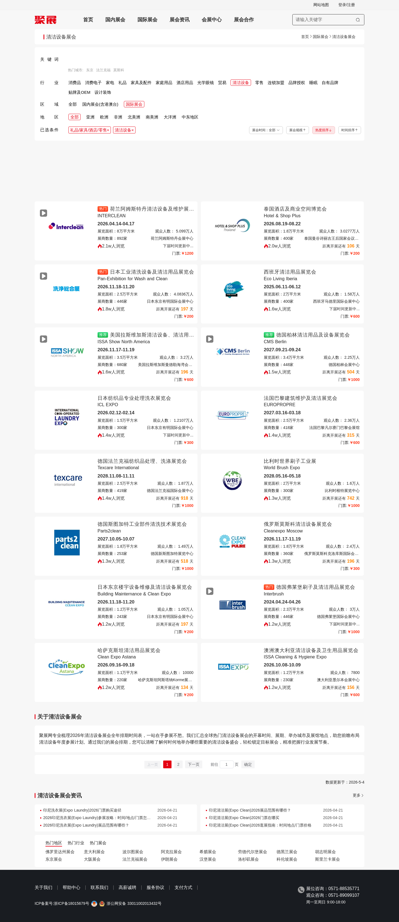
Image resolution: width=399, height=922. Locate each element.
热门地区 (53, 842)
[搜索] (358, 19)
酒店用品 (185, 82)
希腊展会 (208, 851)
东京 (89, 70)
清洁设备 (240, 82)
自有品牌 (330, 82)
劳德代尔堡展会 (252, 851)
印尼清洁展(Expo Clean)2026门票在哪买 (244, 817)
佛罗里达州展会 (60, 851)
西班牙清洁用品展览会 (290, 272)
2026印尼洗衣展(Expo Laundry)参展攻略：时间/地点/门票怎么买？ (100, 817)
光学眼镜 (205, 82)
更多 (356, 795)
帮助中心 (71, 887)
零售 (259, 82)
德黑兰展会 (287, 851)
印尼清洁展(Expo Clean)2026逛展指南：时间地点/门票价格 (260, 825)
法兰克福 (103, 70)
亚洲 (90, 117)
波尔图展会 (132, 851)
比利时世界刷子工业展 (290, 461)
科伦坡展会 (287, 859)
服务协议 (155, 887)
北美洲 (134, 117)
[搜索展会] (328, 20)
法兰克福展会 (134, 859)
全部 (72, 104)
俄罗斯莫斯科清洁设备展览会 (298, 524)
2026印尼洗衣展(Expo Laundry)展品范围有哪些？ (86, 825)
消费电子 (93, 82)
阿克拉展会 (171, 851)
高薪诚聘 (127, 887)
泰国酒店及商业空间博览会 (295, 209)
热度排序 (323, 130)
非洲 (118, 117)
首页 (88, 19)
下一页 (194, 764)
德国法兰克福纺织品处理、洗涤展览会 (142, 461)
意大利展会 (94, 851)
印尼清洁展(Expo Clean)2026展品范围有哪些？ (250, 810)
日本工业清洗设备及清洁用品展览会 (152, 272)
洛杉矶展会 (248, 859)
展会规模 (297, 130)
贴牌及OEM (79, 92)
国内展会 (115, 19)
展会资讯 (180, 19)
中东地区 (190, 117)
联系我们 (99, 887)
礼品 (122, 82)
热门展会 (98, 842)
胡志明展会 (325, 851)
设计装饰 (102, 92)
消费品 (74, 82)
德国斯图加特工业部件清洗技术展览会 (142, 524)
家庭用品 (164, 82)
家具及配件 (141, 82)
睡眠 (313, 82)
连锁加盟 (276, 82)
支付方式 (183, 887)
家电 (110, 82)
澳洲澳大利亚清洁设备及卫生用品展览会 (311, 650)
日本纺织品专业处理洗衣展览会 (134, 398)
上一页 (152, 764)
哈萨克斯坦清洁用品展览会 (129, 650)
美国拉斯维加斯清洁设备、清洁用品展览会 (160, 335)
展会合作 (244, 19)
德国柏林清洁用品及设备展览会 (313, 335)
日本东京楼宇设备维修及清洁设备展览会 (145, 587)
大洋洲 (170, 117)
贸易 (222, 82)
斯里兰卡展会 (327, 859)
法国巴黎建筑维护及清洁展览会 (300, 398)
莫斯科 (118, 70)
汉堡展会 (208, 859)
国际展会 (147, 19)
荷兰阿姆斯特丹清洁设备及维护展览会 (155, 209)
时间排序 (349, 130)
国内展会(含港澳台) (100, 104)
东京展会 (53, 859)
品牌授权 (296, 82)
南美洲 (152, 117)
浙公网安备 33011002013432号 (134, 903)
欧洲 (104, 117)
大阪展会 (92, 859)
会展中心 (212, 19)
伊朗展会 (169, 859)
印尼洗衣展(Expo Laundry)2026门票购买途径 (82, 810)
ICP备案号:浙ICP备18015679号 (62, 903)
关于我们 (43, 887)
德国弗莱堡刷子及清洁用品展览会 (315, 587)
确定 (248, 764)
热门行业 (76, 842)
